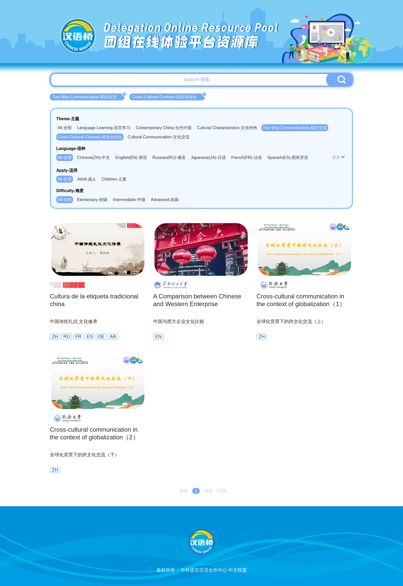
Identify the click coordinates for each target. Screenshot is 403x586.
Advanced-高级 (165, 199)
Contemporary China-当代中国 (163, 128)
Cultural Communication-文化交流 (158, 137)
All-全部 (65, 128)
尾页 (208, 491)
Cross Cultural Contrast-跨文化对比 (168, 96)
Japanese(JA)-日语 (208, 157)
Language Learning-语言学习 (103, 128)
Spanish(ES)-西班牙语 (287, 157)
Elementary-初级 (92, 199)
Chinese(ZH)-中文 (93, 157)
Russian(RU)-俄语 (169, 157)
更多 (338, 157)
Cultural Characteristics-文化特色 (227, 128)
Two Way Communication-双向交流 (88, 96)
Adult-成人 (86, 179)
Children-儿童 (114, 179)
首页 (184, 491)
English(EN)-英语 (131, 157)
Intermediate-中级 (129, 199)
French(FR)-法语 (246, 157)
